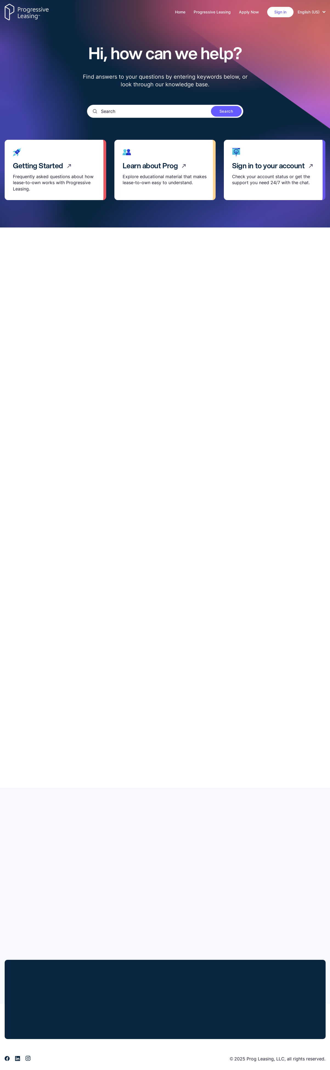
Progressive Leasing (212, 12)
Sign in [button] (280, 12)
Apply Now (249, 12)
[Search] (165, 111)
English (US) (312, 12)
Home (180, 12)
